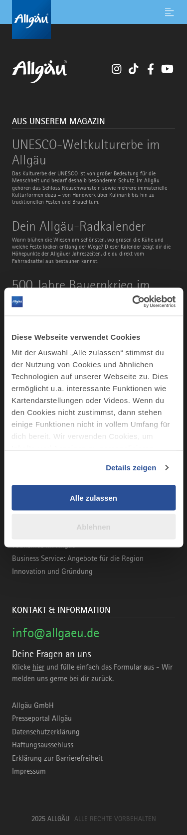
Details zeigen (131, 467)
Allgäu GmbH (33, 705)
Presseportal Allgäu (42, 718)
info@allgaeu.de (55, 632)
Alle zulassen (93, 497)
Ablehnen (93, 527)
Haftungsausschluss (42, 744)
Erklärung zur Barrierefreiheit (57, 758)
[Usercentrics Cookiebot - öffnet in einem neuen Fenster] (133, 301)
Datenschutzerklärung (46, 731)
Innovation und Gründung (52, 571)
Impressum (29, 771)
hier (38, 667)
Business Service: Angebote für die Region (78, 558)
